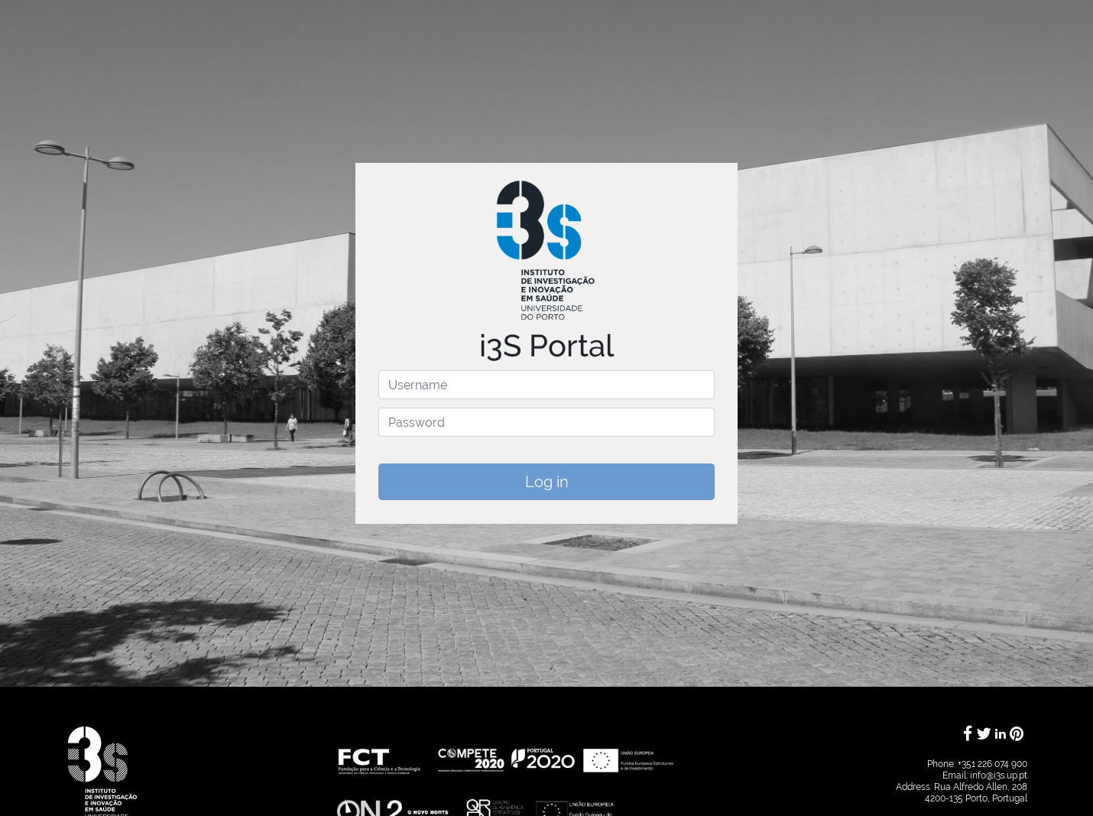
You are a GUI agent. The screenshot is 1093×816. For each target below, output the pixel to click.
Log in (547, 482)
